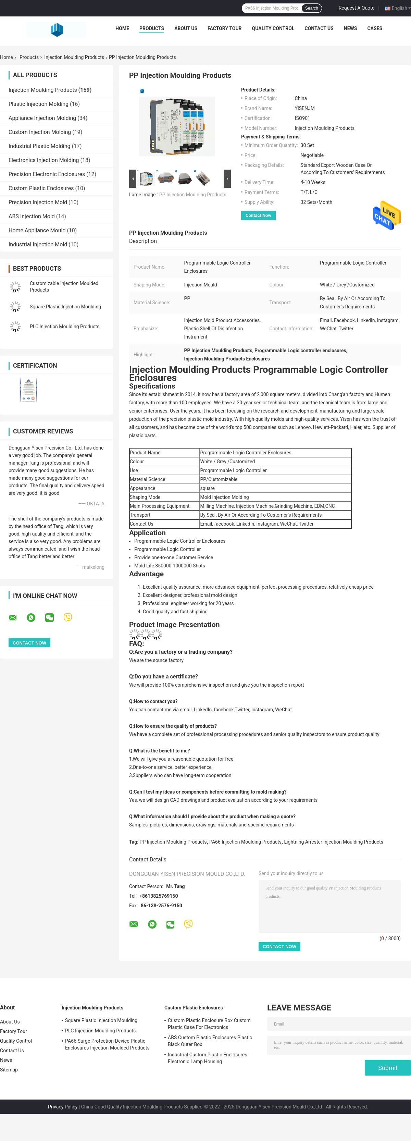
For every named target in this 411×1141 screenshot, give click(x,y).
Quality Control (273, 28)
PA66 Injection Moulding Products (245, 842)
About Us (185, 28)
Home (122, 28)
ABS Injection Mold (32, 216)
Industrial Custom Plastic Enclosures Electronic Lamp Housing (207, 1058)
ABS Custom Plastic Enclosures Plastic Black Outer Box (210, 1041)
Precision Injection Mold (38, 202)
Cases (374, 28)
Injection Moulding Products (74, 57)
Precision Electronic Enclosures (47, 174)
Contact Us (318, 28)
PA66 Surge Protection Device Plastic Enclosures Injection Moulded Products (107, 1044)
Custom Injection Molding (40, 132)
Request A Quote (356, 8)
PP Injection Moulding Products (192, 194)
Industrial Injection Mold (38, 244)
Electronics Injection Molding (44, 160)
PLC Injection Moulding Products (64, 326)
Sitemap (9, 1069)
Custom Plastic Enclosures (41, 188)
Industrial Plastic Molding (40, 146)
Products (151, 28)
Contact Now (258, 215)
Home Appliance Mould (37, 230)
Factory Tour (225, 28)
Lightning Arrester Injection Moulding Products (333, 842)
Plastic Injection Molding (38, 104)
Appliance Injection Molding (42, 118)
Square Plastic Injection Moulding (65, 306)
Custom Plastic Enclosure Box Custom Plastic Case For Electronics (209, 1024)
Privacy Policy (62, 1106)
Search (311, 8)
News (350, 28)
